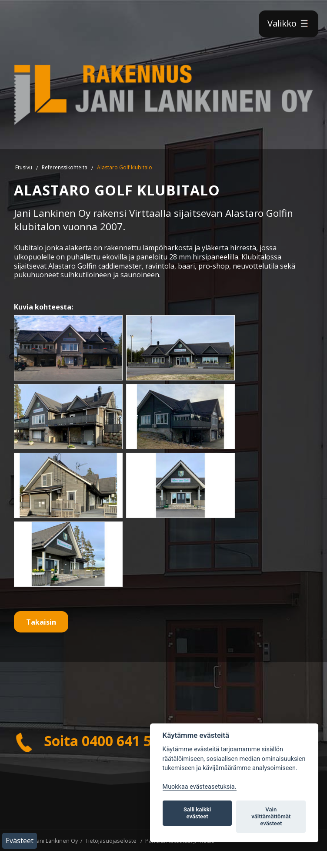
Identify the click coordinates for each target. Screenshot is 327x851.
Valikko (288, 23)
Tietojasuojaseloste (111, 840)
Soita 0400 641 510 (90, 740)
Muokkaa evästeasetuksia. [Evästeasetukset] (200, 786)
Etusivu (23, 167)
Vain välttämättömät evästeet (270, 816)
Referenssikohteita (64, 167)
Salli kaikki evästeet (197, 813)
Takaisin (41, 622)
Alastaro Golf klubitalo (124, 167)
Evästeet (19, 840)
